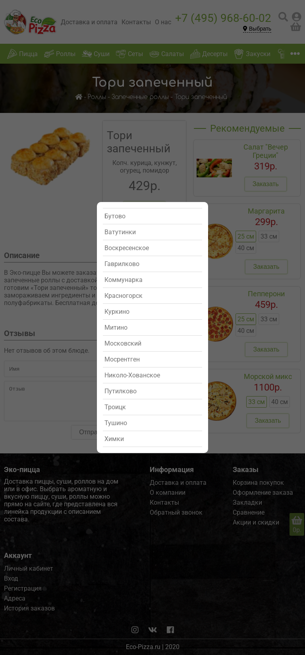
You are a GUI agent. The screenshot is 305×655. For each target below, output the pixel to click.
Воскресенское (126, 248)
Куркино (116, 311)
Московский (122, 343)
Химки (114, 439)
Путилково (120, 391)
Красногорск (123, 295)
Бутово (114, 216)
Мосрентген (122, 359)
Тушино (115, 423)
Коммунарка (123, 280)
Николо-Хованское (132, 375)
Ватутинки (120, 232)
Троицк (115, 407)
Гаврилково (121, 264)
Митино (115, 327)
